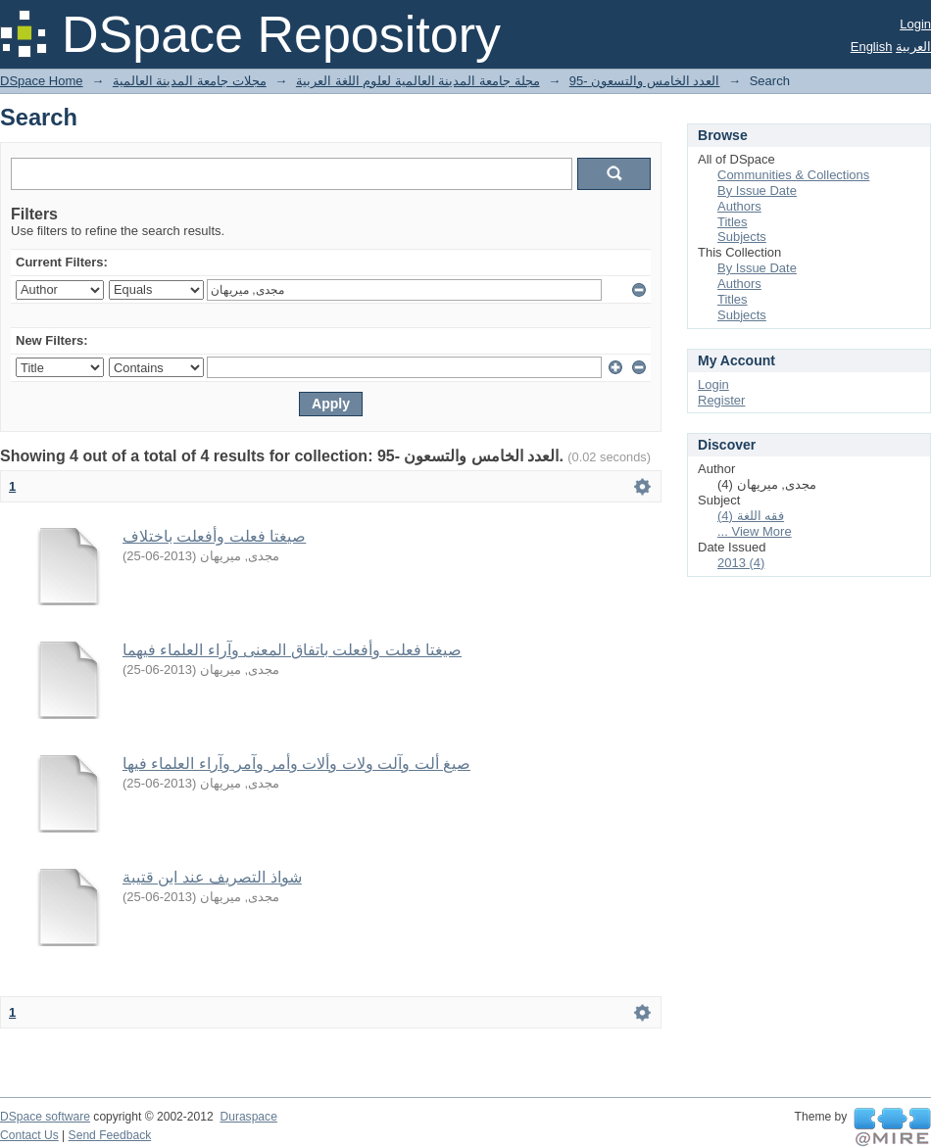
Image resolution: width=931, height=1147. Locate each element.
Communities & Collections (793, 174)
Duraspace (248, 1116)
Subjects (741, 236)
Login (915, 24)
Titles (732, 222)
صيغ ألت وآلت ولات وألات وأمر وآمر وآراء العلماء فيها (296, 763)
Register (721, 400)
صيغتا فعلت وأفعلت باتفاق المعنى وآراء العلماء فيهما (292, 650)
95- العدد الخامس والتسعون (644, 80)
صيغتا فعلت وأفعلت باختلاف (214, 536)
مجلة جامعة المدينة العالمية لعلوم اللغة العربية (418, 80)
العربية (913, 46)
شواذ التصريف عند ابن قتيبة (212, 877)
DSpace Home (41, 80)
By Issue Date (757, 190)
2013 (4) (740, 562)
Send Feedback (110, 1135)
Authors (739, 206)
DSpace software (45, 1116)
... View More (754, 531)
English (872, 46)
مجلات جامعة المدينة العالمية (190, 80)
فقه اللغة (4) (750, 515)
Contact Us (29, 1135)
